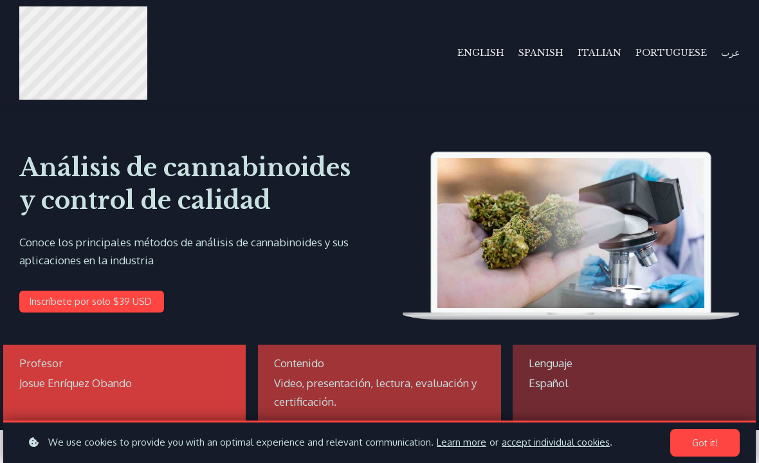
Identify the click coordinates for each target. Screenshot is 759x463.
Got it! (705, 442)
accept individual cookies (556, 442)
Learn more (461, 442)
